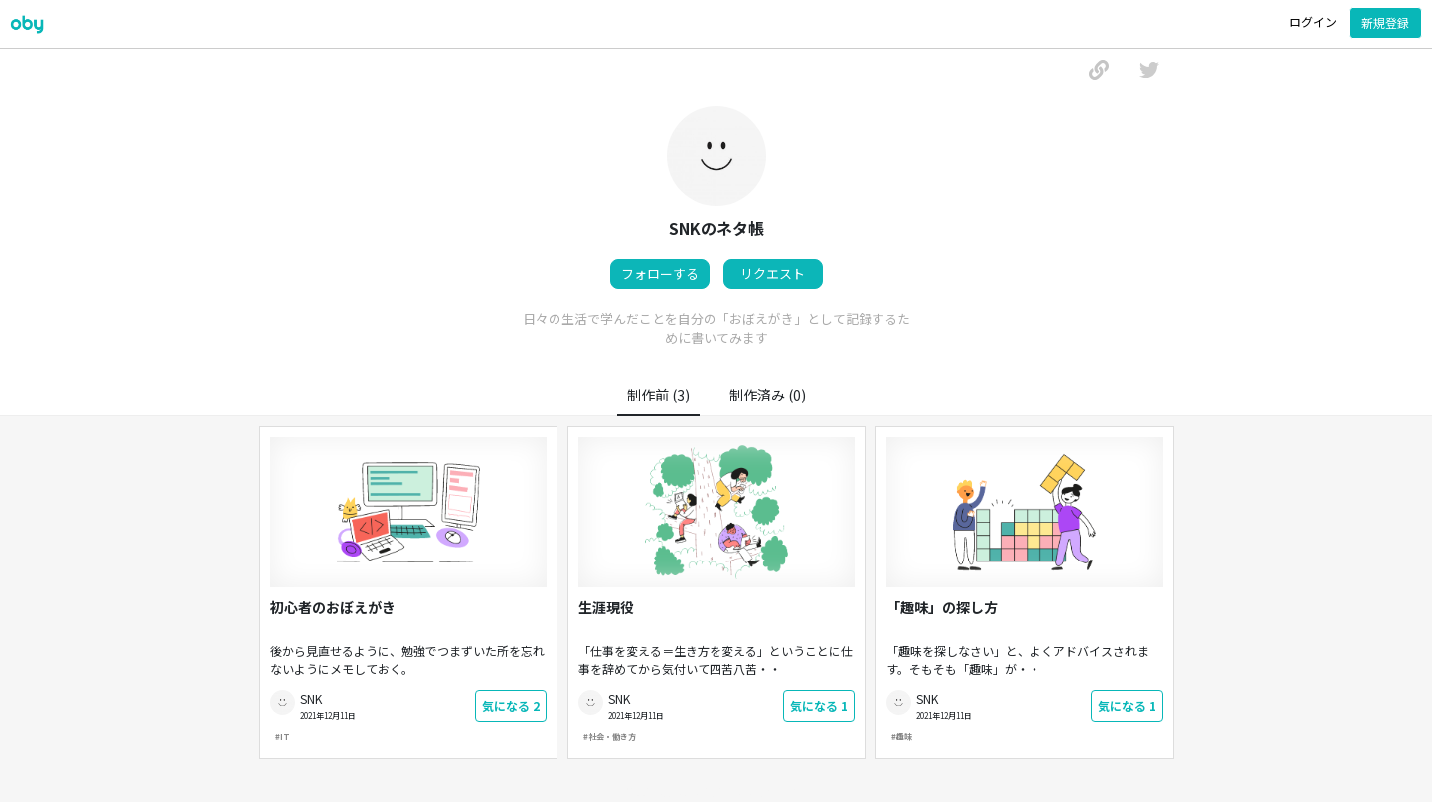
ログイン (1313, 21)
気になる (511, 705)
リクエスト (772, 273)
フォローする (660, 273)
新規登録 (1385, 22)
